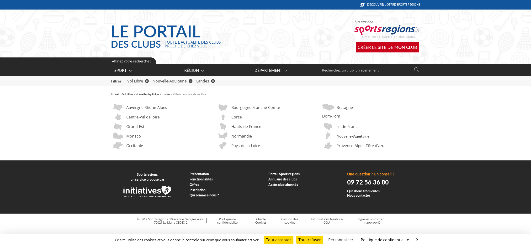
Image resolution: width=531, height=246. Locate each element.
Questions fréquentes (363, 191)
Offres (194, 185)
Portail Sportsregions (284, 174)
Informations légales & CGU (327, 220)
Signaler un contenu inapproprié (372, 220)
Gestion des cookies (289, 220)
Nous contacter (358, 195)
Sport (123, 70)
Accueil (115, 94)
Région (194, 70)
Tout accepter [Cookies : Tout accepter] (278, 239)
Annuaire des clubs (282, 179)
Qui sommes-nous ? (204, 195)
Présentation (199, 174)
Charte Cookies (260, 220)
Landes (205, 81)
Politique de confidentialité (227, 220)
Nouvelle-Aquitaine (172, 81)
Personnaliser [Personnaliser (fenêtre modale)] (340, 239)
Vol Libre (138, 81)
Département (271, 70)
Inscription (198, 190)
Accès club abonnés (283, 185)
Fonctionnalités (201, 179)
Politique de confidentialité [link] (385, 239)
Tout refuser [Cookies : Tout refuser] (309, 239)
